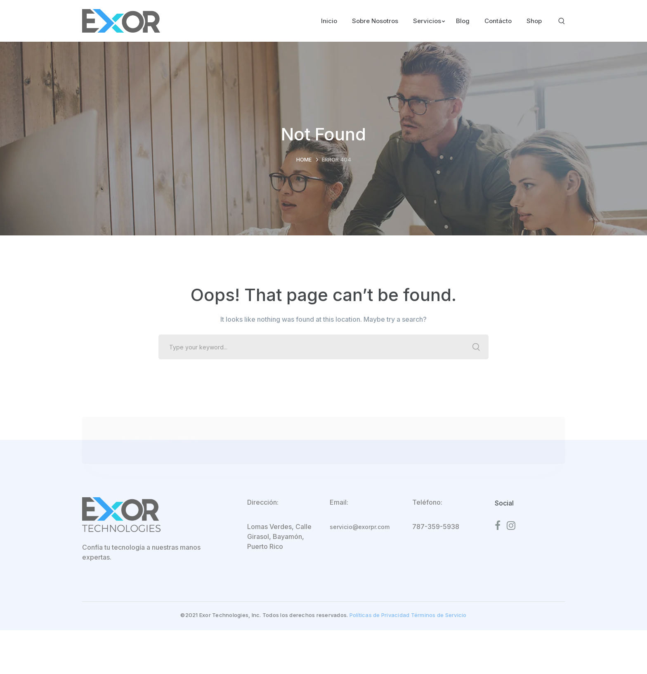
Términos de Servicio (439, 615)
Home (304, 159)
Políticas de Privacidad (379, 615)
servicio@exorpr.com (360, 526)
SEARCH (476, 346)
